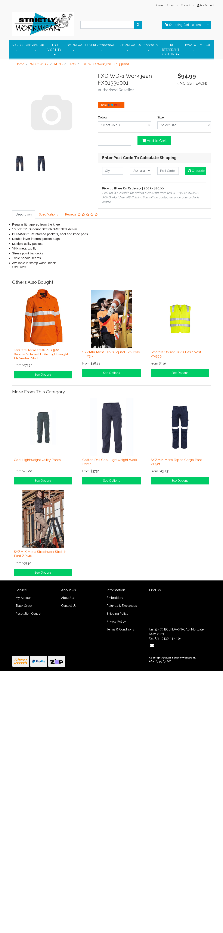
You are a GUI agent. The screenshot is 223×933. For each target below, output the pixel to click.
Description (24, 214)
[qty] (112, 171)
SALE (209, 45)
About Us (172, 5)
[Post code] (168, 171)
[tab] (23, 214)
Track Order (24, 605)
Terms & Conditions (120, 629)
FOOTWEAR (73, 45)
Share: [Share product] (110, 104)
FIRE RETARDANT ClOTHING (170, 50)
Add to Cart (154, 141)
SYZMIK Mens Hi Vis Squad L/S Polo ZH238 (111, 354)
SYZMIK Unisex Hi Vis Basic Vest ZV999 (176, 354)
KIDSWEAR (127, 45)
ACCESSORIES (148, 45)
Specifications (48, 214)
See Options (43, 374)
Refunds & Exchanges (122, 605)
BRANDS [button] (16, 45)
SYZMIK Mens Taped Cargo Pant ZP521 (176, 462)
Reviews (81, 214)
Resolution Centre (28, 613)
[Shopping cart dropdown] (208, 25)
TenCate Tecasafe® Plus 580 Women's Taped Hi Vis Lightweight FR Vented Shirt (41, 354)
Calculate (196, 171)
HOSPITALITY (193, 45)
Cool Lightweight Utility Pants (37, 460)
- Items (183, 25)
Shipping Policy (117, 613)
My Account (24, 597)
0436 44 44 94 (171, 638)
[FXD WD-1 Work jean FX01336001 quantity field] (114, 141)
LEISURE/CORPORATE (100, 45)
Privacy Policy (116, 621)
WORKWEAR (35, 45)
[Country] (140, 171)
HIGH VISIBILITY (54, 48)
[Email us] (152, 645)
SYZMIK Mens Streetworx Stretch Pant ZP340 (40, 554)
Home (159, 5)
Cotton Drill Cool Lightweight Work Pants (109, 462)
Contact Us (187, 5)
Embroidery (115, 597)
